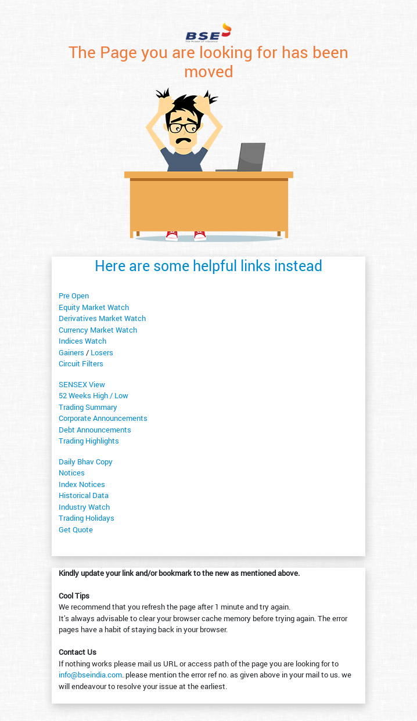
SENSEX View (82, 384)
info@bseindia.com (90, 674)
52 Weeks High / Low (93, 395)
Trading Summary (88, 407)
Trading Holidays (86, 518)
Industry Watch (84, 507)
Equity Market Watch (94, 307)
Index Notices (82, 484)
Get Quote (76, 529)
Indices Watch (82, 341)
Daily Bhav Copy (86, 461)
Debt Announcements (95, 429)
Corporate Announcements (103, 418)
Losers (102, 352)
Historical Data (84, 495)
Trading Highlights (89, 440)
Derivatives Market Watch (102, 318)
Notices (72, 472)
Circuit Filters (81, 363)
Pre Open (74, 295)
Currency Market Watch (98, 330)
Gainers (71, 352)
